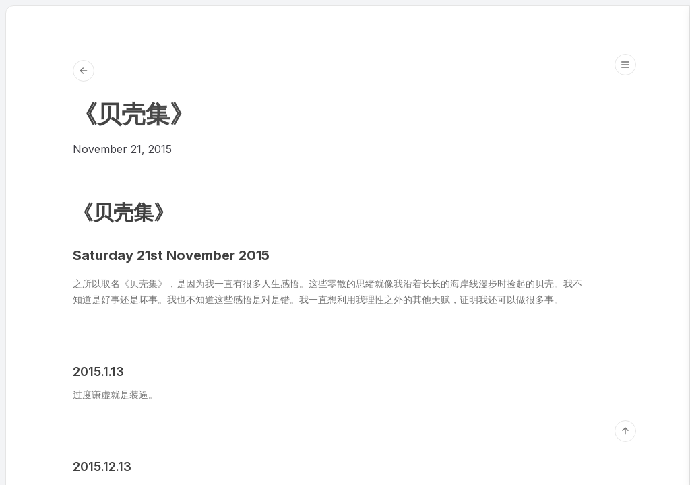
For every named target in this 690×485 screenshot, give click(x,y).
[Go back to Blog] (83, 71)
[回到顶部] (625, 431)
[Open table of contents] (625, 64)
